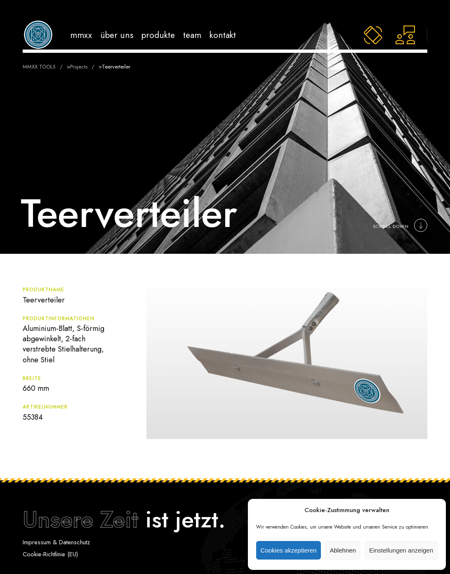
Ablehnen (343, 550)
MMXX (81, 35)
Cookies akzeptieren (289, 550)
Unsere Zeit (80, 519)
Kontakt (223, 35)
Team (192, 35)
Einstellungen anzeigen (401, 550)
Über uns (116, 35)
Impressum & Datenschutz (56, 542)
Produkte (158, 35)
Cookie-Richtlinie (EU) (50, 554)
